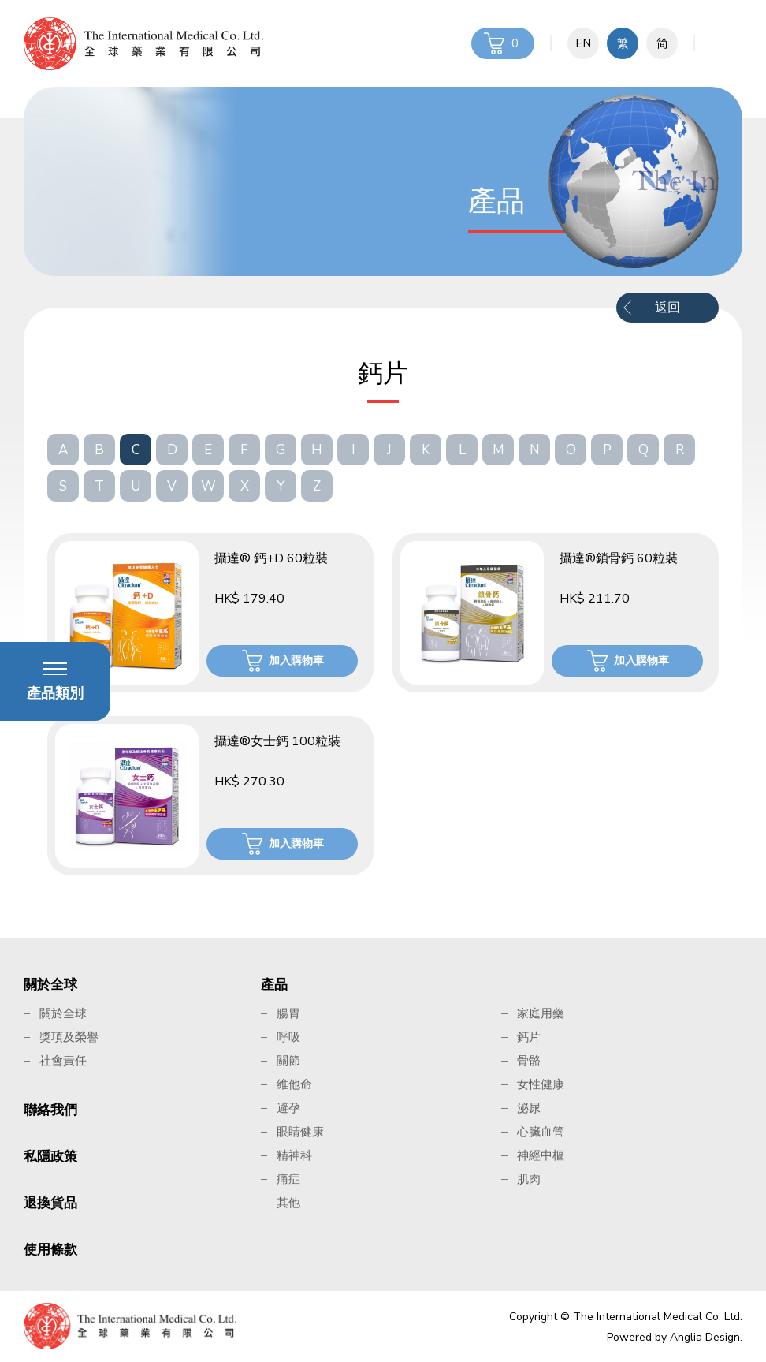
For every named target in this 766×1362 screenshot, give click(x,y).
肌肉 (529, 1179)
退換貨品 (50, 1203)
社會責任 (63, 1061)
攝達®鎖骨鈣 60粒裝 (619, 558)
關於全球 (50, 985)
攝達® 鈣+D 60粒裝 (271, 558)
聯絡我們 (50, 1110)
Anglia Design (705, 1337)
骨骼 (529, 1061)
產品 (274, 985)
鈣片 (529, 1037)
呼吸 (288, 1037)
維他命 (294, 1084)
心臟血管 (540, 1132)
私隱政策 (50, 1156)
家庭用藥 (540, 1013)
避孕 (288, 1108)
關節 (288, 1061)
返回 (667, 307)
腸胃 (288, 1013)
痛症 (288, 1179)
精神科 (294, 1155)
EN (583, 43)
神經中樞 (540, 1155)
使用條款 (50, 1250)
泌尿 (529, 1108)
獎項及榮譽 (69, 1037)
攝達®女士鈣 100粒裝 (277, 741)
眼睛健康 (300, 1132)
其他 (288, 1203)
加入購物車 (296, 660)
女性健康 (540, 1084)
